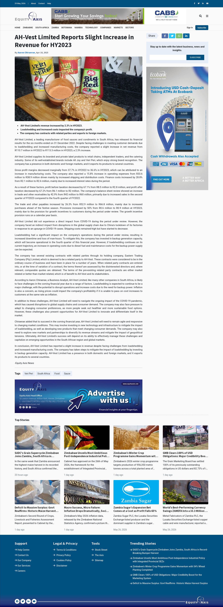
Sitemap (99, 560)
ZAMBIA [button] (55, 27)
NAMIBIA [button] (79, 27)
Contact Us (23, 555)
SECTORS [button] (129, 27)
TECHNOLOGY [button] (91, 27)
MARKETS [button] (118, 27)
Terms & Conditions (66, 550)
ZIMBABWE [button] (28, 27)
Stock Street (101, 550)
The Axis (99, 555)
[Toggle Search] (200, 16)
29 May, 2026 (20, 3)
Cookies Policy (63, 560)
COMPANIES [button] (105, 27)
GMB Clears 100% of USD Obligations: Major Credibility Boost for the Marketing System (185, 454)
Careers (21, 571)
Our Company (24, 560)
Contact (41, 3)
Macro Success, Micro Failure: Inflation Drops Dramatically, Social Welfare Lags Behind (86, 509)
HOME (17, 27)
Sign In (190, 27)
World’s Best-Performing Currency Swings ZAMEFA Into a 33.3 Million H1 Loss (185, 509)
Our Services (23, 565)
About (33, 3)
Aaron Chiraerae (26, 52)
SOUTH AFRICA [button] (42, 27)
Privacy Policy (63, 555)
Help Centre (23, 550)
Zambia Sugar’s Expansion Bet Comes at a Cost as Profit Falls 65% (135, 509)
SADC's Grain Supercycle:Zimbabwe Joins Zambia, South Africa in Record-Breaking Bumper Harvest (37, 454)
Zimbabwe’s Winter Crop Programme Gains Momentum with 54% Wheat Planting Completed (135, 454)
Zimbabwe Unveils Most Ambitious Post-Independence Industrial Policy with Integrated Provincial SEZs (86, 454)
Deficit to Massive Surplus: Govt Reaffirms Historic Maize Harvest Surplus (35, 509)
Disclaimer (61, 565)
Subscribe (201, 28)
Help (49, 3)
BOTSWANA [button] (66, 27)
